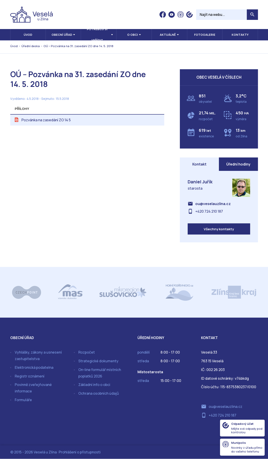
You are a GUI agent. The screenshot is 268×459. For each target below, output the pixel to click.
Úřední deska (30, 46)
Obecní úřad (62, 35)
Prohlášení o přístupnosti (80, 452)
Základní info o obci (94, 384)
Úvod (28, 35)
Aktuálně (168, 35)
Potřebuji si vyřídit (97, 34)
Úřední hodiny (238, 164)
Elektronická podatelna (34, 367)
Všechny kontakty (219, 229)
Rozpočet (86, 352)
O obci (132, 35)
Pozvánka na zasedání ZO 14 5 (46, 119)
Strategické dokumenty (98, 360)
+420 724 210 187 (209, 211)
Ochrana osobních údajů (98, 393)
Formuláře (23, 399)
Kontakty (240, 35)
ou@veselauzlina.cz (213, 203)
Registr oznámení (29, 376)
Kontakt (199, 164)
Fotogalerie (204, 35)
